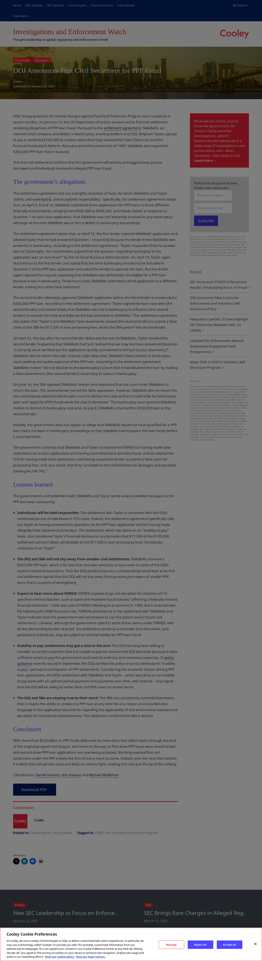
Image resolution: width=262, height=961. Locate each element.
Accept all (229, 944)
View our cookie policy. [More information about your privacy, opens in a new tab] (60, 957)
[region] (131, 944)
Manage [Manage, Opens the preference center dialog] (171, 944)
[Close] (255, 943)
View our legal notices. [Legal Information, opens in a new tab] (91, 957)
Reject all (200, 944)
